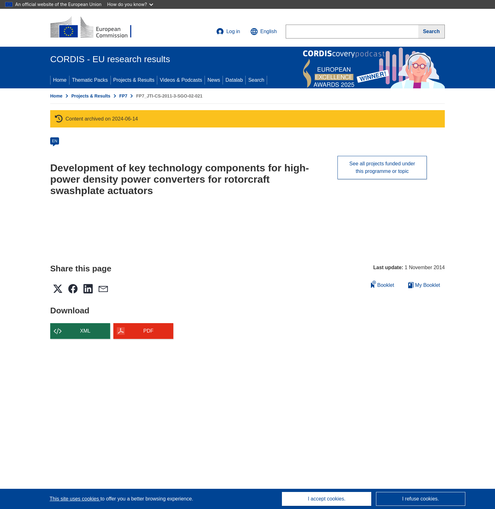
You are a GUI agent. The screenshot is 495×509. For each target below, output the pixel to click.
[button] (263, 31)
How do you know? (130, 4)
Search (256, 80)
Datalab (234, 80)
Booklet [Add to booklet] (382, 284)
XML (85, 331)
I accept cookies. (326, 498)
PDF (148, 331)
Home (60, 80)
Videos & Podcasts (181, 80)
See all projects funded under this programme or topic (382, 167)
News (213, 80)
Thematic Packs (90, 80)
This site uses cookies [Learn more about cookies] (75, 498)
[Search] (431, 31)
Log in (228, 31)
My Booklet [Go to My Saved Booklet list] (424, 285)
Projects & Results (134, 80)
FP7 (123, 95)
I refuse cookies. (420, 498)
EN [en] (54, 141)
